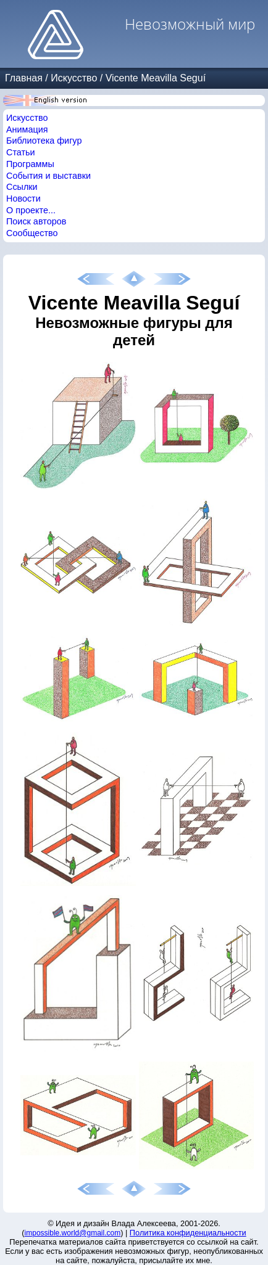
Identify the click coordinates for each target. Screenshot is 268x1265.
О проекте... (31, 210)
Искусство (74, 78)
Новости (23, 198)
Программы (30, 164)
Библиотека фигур (44, 140)
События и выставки (48, 176)
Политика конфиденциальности (188, 1232)
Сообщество (32, 233)
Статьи (20, 152)
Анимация (27, 129)
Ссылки (22, 187)
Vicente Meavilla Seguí (156, 78)
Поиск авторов (36, 221)
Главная (24, 78)
